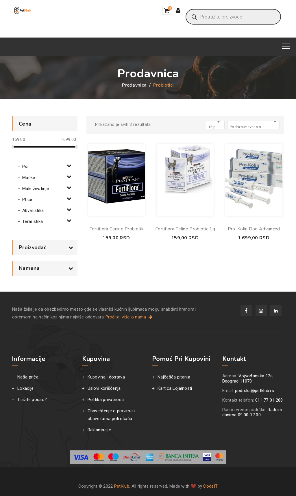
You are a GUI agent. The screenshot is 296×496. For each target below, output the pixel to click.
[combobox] (253, 125)
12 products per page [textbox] (216, 127)
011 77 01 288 (269, 400)
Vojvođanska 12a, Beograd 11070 (248, 378)
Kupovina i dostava (106, 377)
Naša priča (27, 377)
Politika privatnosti (106, 399)
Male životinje (35, 188)
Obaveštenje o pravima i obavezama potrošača (111, 414)
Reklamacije (99, 429)
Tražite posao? (32, 399)
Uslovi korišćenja (104, 388)
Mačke (28, 177)
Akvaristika (33, 210)
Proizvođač (46, 247)
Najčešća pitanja (174, 377)
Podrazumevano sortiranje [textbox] (250, 127)
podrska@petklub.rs (254, 390)
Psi (25, 166)
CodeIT (210, 486)
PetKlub (121, 486)
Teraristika (32, 221)
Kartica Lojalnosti (175, 388)
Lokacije (25, 388)
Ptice (27, 199)
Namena (46, 268)
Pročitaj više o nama (129, 317)
